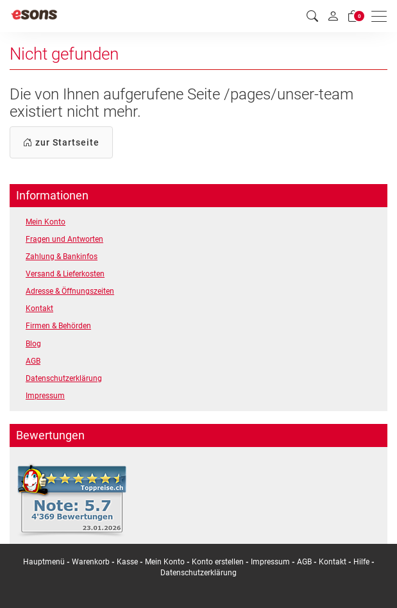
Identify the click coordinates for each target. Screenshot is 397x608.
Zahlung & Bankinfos (61, 256)
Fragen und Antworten (64, 239)
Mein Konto (45, 221)
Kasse (127, 561)
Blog (33, 343)
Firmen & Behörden (58, 325)
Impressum (45, 395)
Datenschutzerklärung (64, 378)
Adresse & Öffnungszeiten (70, 291)
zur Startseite (61, 142)
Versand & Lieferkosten (65, 273)
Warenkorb (92, 561)
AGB (33, 361)
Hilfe (361, 561)
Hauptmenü (44, 561)
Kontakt (39, 308)
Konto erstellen (218, 561)
